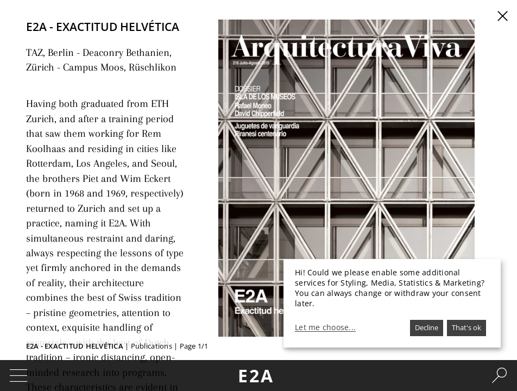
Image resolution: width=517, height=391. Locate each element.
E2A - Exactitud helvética (74, 346)
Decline (426, 327)
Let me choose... (325, 327)
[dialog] (392, 303)
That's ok (466, 327)
